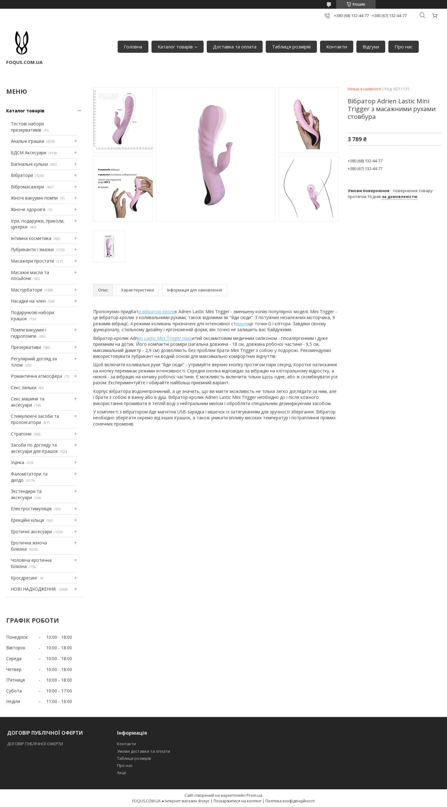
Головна (133, 46)
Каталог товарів (175, 46)
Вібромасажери (27, 187)
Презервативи (26, 347)
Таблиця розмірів (291, 46)
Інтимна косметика (31, 238)
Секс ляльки (23, 387)
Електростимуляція (31, 509)
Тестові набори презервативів (27, 127)
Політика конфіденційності (290, 801)
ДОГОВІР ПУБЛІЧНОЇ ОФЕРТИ (35, 743)
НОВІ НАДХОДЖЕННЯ (34, 589)
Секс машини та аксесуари (27, 402)
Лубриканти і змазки (32, 249)
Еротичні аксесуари (31, 531)
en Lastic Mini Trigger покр (165, 338)
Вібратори (22, 175)
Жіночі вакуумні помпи (34, 198)
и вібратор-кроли (156, 311)
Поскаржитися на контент (237, 801)
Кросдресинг (24, 578)
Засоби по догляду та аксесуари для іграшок (34, 448)
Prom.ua (254, 795)
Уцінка (17, 462)
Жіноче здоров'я (28, 209)
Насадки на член (28, 301)
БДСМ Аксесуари (28, 153)
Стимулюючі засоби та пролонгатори (35, 419)
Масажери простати (32, 261)
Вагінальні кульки (29, 164)
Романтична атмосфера (36, 376)
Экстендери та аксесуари (26, 494)
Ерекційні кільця (27, 520)
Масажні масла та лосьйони (30, 275)
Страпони (21, 434)
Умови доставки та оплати (143, 751)
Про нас (404, 46)
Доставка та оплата (234, 46)
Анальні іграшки (27, 141)
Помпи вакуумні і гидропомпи (28, 333)
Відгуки (371, 46)
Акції (121, 772)
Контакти (336, 46)
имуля (242, 324)
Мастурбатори (26, 290)
